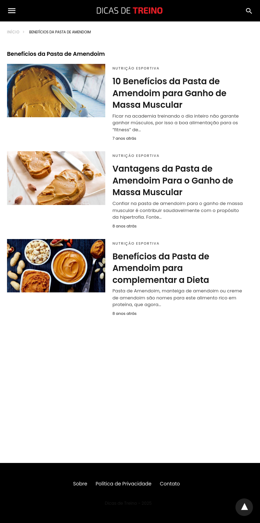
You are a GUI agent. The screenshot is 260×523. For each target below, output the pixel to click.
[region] (130, 379)
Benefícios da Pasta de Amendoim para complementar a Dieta (160, 268)
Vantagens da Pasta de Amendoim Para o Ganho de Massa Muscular (172, 180)
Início (13, 32)
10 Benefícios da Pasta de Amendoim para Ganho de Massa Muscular (169, 93)
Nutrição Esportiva (135, 68)
